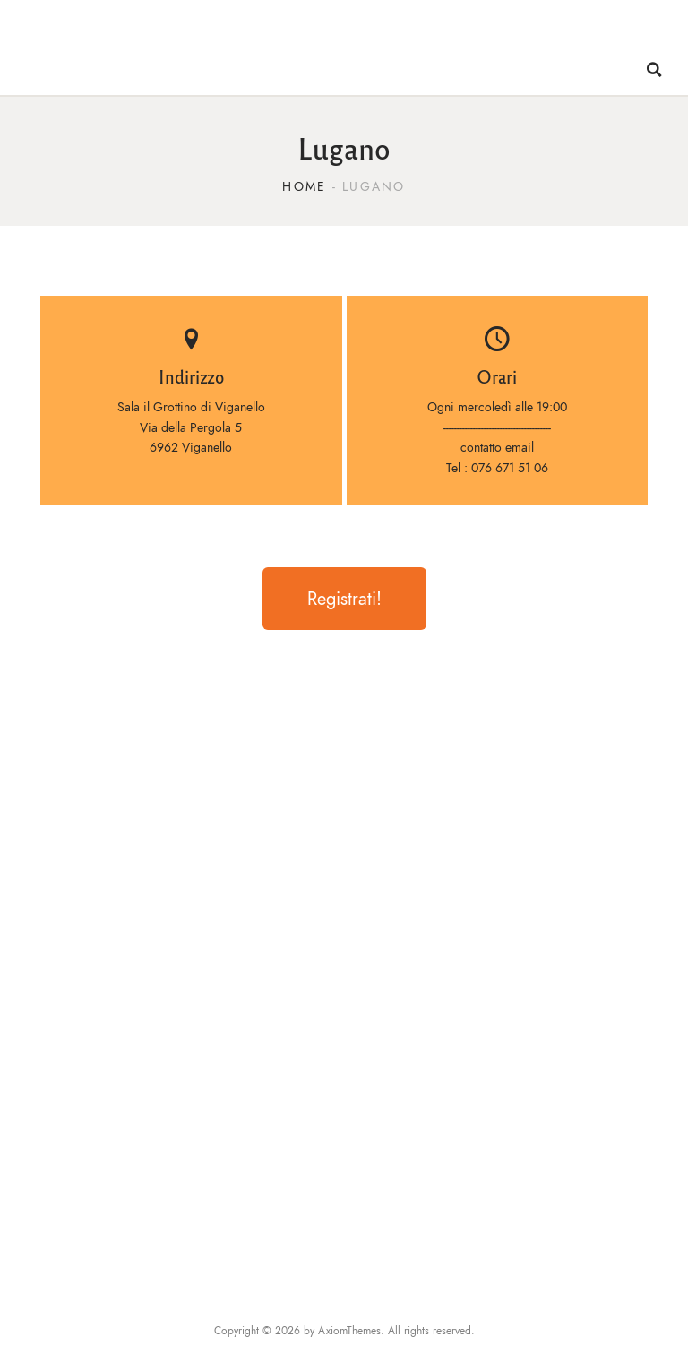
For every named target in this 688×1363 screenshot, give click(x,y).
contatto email (497, 447)
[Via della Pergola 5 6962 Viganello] (344, 961)
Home (304, 186)
